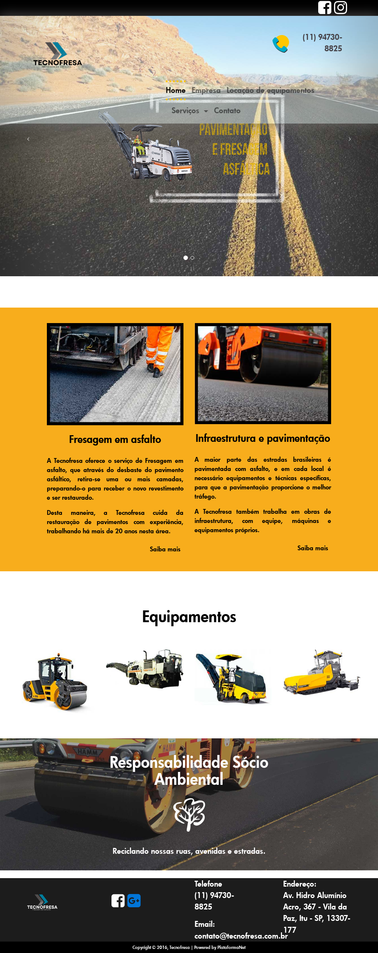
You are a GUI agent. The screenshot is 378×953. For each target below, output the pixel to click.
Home (176, 91)
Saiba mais (164, 549)
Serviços (187, 110)
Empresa (206, 90)
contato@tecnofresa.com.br (241, 936)
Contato (227, 110)
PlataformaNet (231, 947)
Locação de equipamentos (271, 90)
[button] (28, 138)
